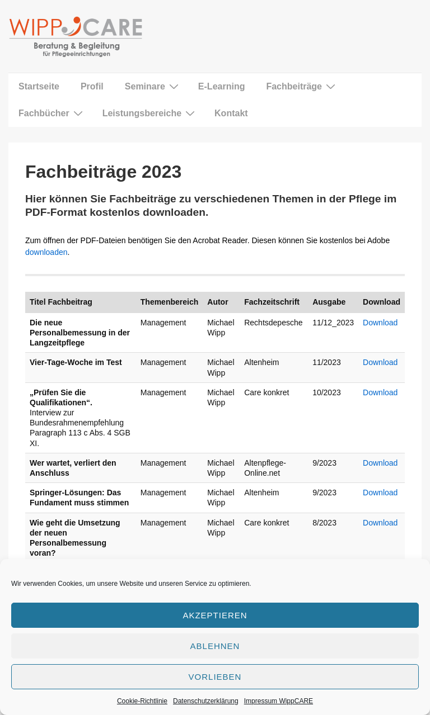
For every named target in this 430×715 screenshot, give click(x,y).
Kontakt (231, 113)
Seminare (153, 86)
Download (380, 322)
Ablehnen (215, 646)
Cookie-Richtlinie (142, 701)
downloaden (46, 252)
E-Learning (221, 86)
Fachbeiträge (302, 86)
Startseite (38, 86)
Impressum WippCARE (278, 701)
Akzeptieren (215, 615)
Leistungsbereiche (150, 113)
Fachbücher (52, 113)
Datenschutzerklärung (206, 701)
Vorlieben (215, 676)
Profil (92, 86)
